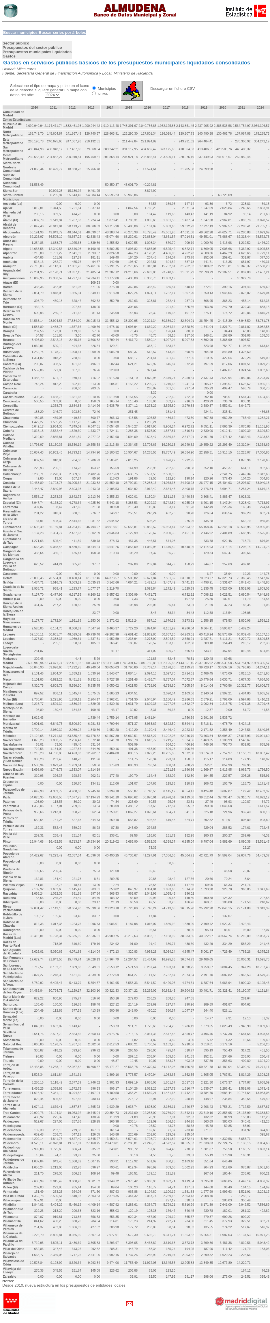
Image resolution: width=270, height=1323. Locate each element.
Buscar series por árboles (62, 32)
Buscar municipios (20, 32)
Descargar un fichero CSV (172, 88)
